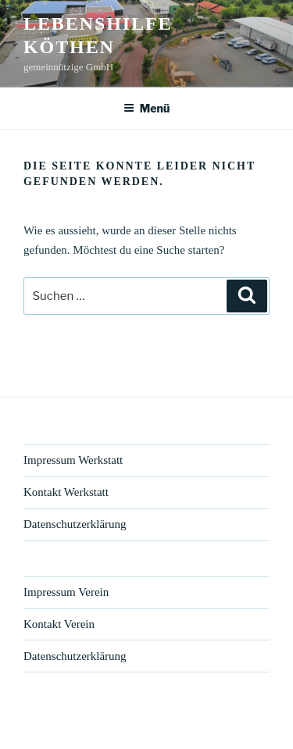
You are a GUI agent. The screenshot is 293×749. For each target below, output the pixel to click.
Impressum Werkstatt (73, 460)
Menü (146, 108)
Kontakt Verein (59, 624)
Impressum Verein (66, 592)
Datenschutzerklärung (75, 524)
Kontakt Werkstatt (66, 492)
